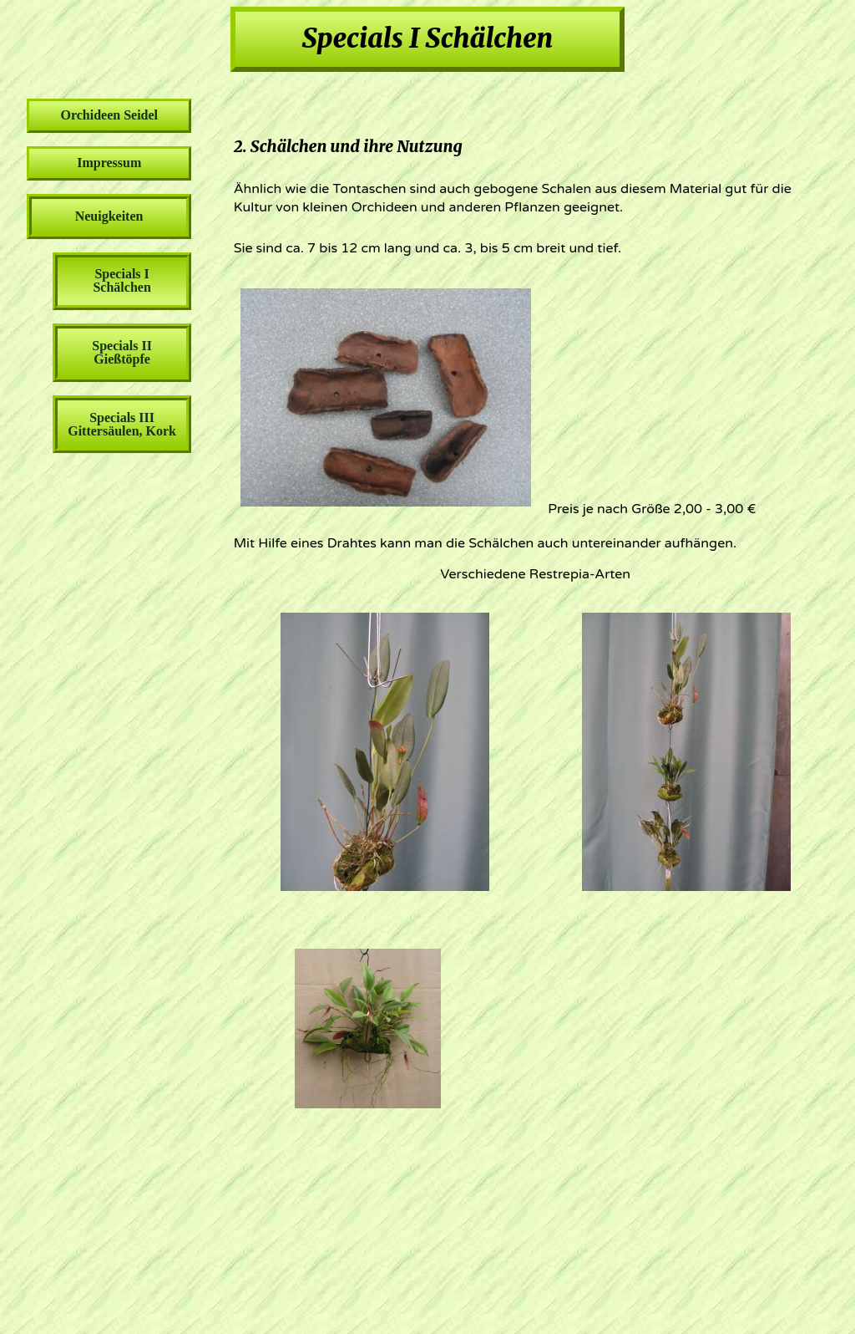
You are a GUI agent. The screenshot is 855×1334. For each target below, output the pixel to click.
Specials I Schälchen (121, 280)
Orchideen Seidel (109, 115)
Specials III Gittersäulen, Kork (122, 424)
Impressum (109, 162)
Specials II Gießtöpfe (122, 352)
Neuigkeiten (109, 216)
